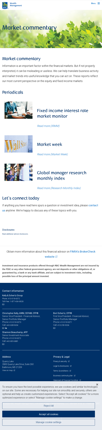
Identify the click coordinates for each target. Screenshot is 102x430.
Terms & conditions (61, 370)
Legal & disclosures (61, 366)
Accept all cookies (48, 414)
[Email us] (3, 304)
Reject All (49, 405)
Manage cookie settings (48, 422)
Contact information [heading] (13, 290)
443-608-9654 (12, 325)
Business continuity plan (63, 375)
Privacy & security (60, 361)
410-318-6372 (15, 338)
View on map (7, 370)
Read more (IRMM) (48, 126)
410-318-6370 (15, 322)
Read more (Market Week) (52, 154)
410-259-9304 (63, 325)
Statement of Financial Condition (66, 380)
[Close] (97, 384)
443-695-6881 (12, 341)
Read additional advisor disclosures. (15, 234)
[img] (51, 29)
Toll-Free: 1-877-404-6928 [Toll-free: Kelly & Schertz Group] (12, 301)
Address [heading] (6, 356)
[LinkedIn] (6, 328)
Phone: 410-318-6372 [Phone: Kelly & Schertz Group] (11, 298)
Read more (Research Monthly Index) (59, 188)
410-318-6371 (66, 322)
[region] (51, 405)
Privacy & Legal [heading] (61, 356)
